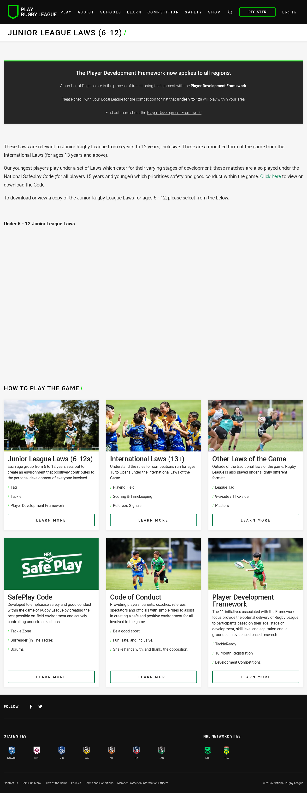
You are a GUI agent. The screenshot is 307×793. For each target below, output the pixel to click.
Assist (86, 12)
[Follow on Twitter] (40, 706)
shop (214, 12)
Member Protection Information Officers (142, 783)
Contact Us (11, 783)
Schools (111, 12)
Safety (193, 12)
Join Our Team (31, 783)
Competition (163, 12)
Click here (271, 176)
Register (257, 12)
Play (66, 12)
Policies (76, 783)
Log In (289, 12)
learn (134, 12)
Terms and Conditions (99, 783)
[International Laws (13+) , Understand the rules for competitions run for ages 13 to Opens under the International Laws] (153, 465)
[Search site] (230, 13)
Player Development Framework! (174, 112)
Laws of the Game (56, 783)
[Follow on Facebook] (30, 706)
